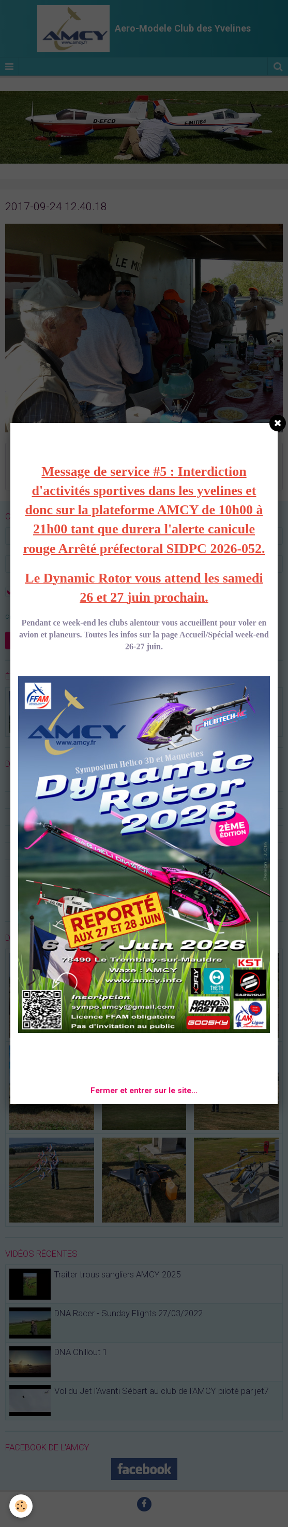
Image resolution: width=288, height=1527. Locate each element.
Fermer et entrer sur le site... (144, 1090)
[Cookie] (21, 1506)
